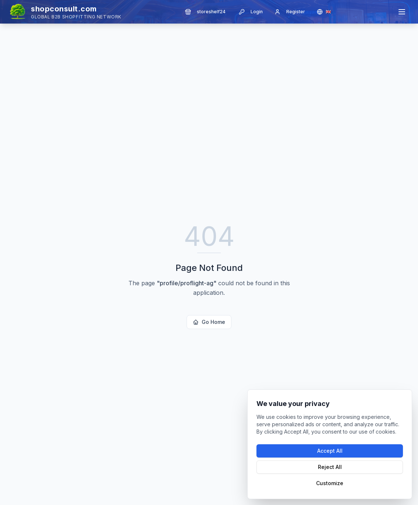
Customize (329, 483)
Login (251, 12)
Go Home (209, 322)
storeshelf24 (205, 12)
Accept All (330, 451)
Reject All (330, 467)
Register (289, 12)
